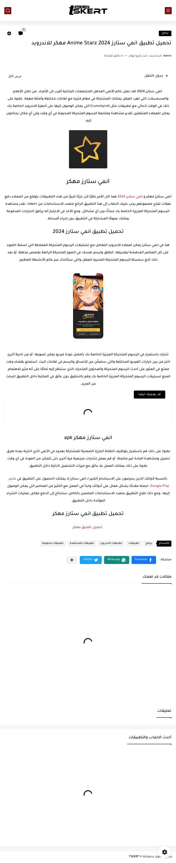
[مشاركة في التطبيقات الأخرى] (71, 560)
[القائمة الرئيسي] (168, 10)
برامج (165, 33)
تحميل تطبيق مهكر (88, 527)
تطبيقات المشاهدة (82, 543)
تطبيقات (133, 543)
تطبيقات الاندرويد (111, 543)
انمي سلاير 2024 (130, 197)
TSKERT (134, 856)
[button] (144, 560)
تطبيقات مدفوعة (52, 543)
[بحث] (7, 10)
